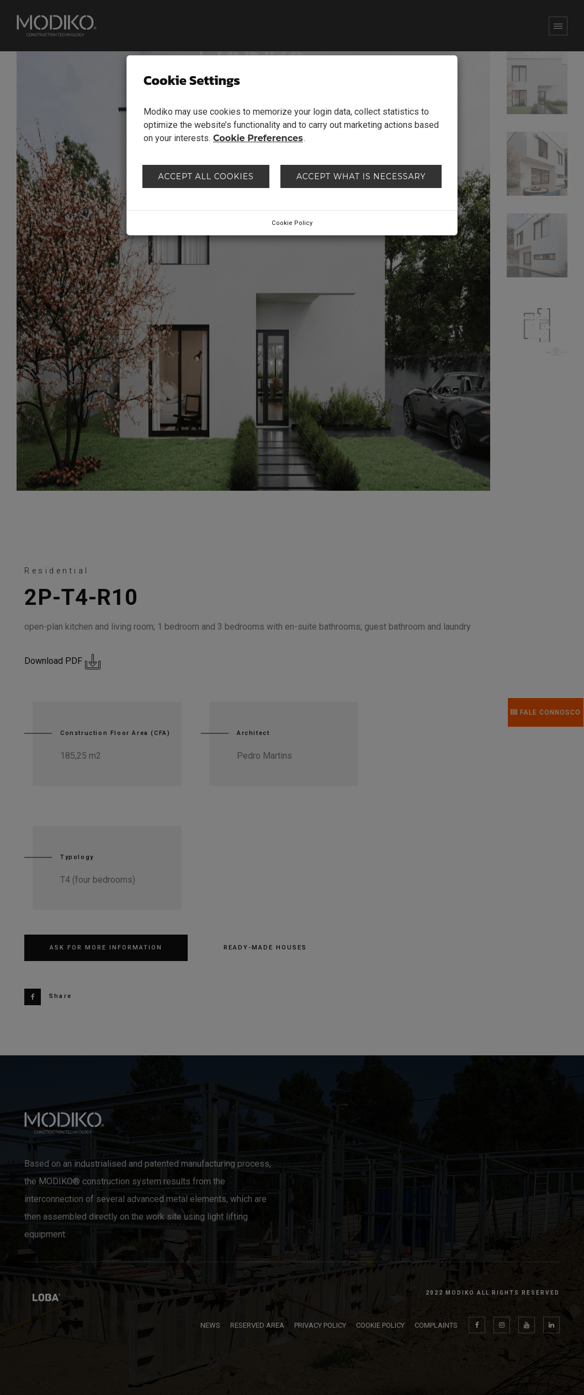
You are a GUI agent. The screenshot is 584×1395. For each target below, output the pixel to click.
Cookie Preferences (258, 138)
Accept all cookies (206, 176)
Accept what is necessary (361, 176)
